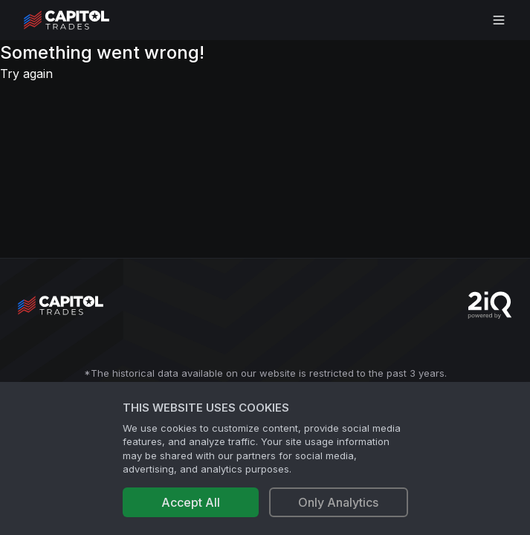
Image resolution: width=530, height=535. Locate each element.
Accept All (190, 502)
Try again (26, 73)
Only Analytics (338, 502)
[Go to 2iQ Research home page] (490, 305)
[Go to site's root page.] (83, 20)
